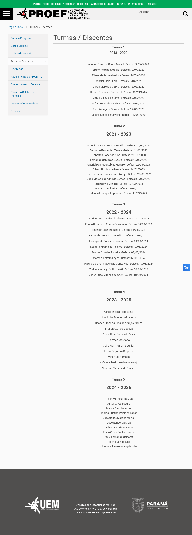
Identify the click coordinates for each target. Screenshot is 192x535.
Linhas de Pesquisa (22, 53)
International (135, 3)
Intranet (121, 3)
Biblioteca (83, 3)
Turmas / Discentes (22, 61)
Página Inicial (41, 3)
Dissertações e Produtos (25, 103)
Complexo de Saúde (102, 3)
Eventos (15, 111)
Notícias (56, 3)
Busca (186, 14)
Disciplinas (17, 68)
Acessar (144, 11)
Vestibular (69, 3)
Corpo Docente (19, 45)
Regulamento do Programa (26, 76)
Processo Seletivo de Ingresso (23, 94)
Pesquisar (151, 3)
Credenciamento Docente (25, 84)
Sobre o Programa (21, 38)
